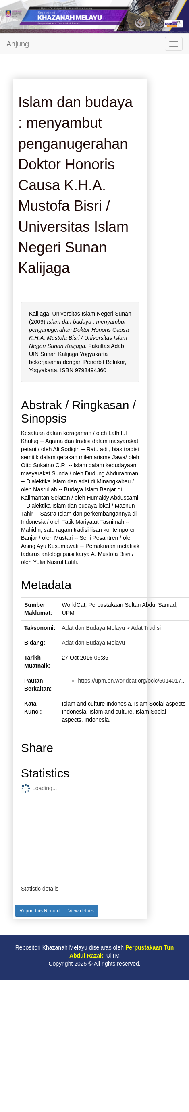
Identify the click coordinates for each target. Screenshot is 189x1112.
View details (81, 911)
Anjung (17, 44)
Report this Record (39, 911)
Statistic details (39, 888)
